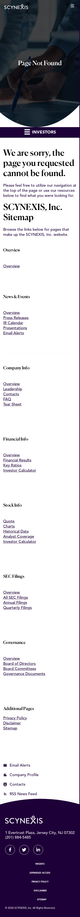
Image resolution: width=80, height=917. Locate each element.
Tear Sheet (12, 404)
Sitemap (10, 728)
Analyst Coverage (18, 537)
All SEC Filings (15, 598)
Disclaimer (12, 723)
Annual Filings (15, 603)
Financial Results (17, 460)
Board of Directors (19, 664)
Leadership (12, 389)
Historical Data (16, 532)
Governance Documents (24, 674)
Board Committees (19, 669)
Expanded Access (40, 873)
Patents (40, 864)
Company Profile (24, 775)
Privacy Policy (15, 718)
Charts (9, 526)
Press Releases (16, 318)
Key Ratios (12, 465)
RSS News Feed (23, 794)
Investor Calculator (19, 470)
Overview (11, 266)
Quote (9, 521)
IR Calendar (13, 323)
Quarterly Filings (17, 608)
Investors (40, 132)
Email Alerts (13, 333)
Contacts (11, 394)
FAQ (7, 399)
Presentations (15, 328)
